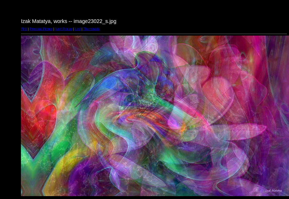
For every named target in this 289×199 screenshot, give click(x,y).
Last (78, 29)
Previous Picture (41, 29)
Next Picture (63, 29)
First (24, 29)
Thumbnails (91, 29)
